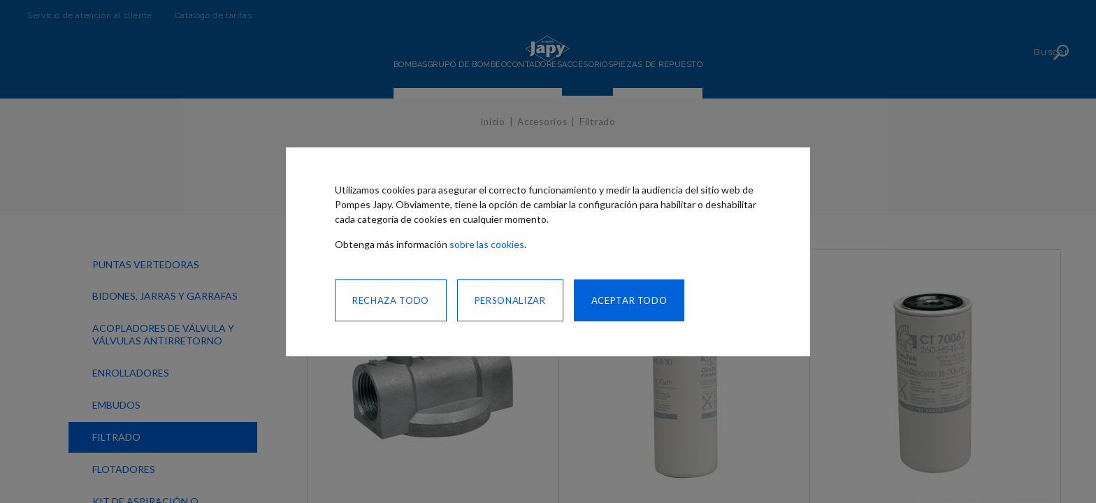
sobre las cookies (486, 244)
